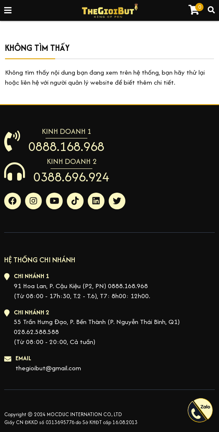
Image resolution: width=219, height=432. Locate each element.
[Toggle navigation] (8, 11)
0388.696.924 (71, 177)
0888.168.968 (66, 146)
